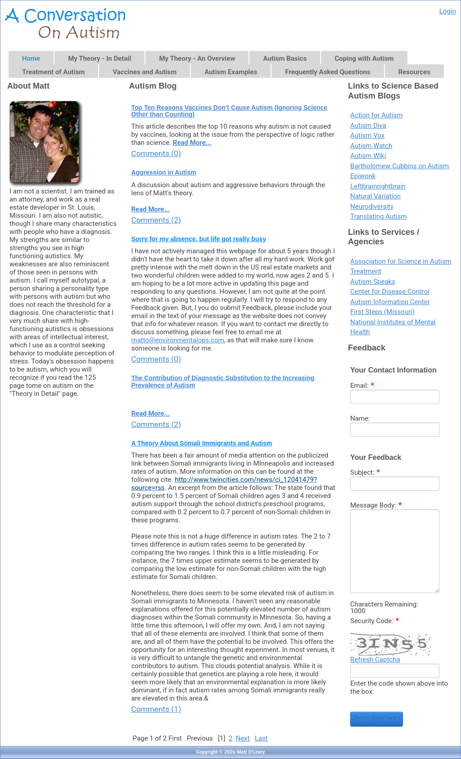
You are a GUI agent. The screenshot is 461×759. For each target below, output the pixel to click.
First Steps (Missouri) (382, 312)
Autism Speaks (372, 282)
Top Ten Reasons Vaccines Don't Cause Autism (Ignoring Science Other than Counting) (229, 111)
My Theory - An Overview (197, 58)
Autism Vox (367, 135)
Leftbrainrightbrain (378, 186)
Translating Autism (378, 216)
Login (447, 11)
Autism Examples (230, 72)
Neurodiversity (371, 206)
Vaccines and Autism (144, 72)
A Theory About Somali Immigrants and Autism (201, 443)
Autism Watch (371, 146)
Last (261, 738)
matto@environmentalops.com (177, 340)
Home (31, 58)
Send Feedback (376, 719)
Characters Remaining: (384, 604)
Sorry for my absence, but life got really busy (199, 239)
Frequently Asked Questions (327, 72)
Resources (414, 72)
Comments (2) (156, 220)
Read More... (192, 143)
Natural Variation (375, 196)
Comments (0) (156, 153)
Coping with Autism (364, 58)
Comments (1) (156, 709)
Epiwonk (362, 176)
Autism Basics (285, 58)
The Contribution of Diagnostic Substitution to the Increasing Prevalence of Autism (223, 381)
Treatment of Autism (53, 72)
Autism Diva (368, 125)
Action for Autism (376, 115)
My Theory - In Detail (99, 58)
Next (243, 738)
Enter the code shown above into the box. (399, 687)
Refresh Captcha (375, 660)
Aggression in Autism (163, 172)
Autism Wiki (368, 156)
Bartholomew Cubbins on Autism (399, 166)
